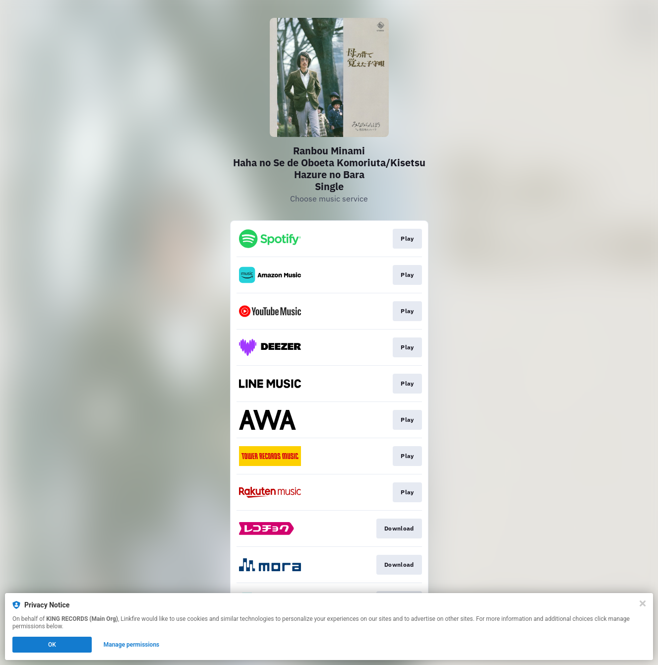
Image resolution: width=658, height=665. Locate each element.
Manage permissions (132, 644)
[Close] (643, 603)
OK (52, 644)
